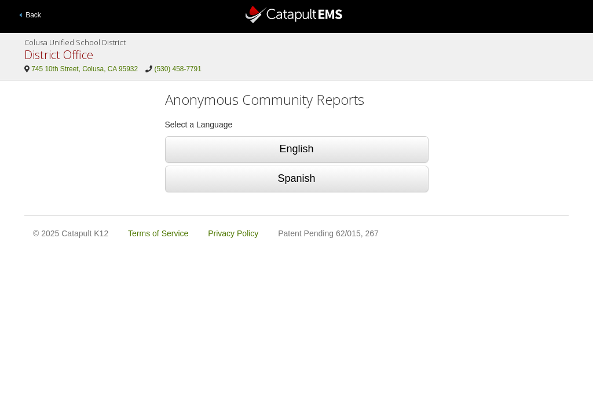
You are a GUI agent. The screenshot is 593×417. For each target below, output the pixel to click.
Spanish (296, 178)
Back (30, 15)
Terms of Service (158, 233)
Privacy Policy (233, 233)
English (296, 149)
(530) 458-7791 (178, 69)
